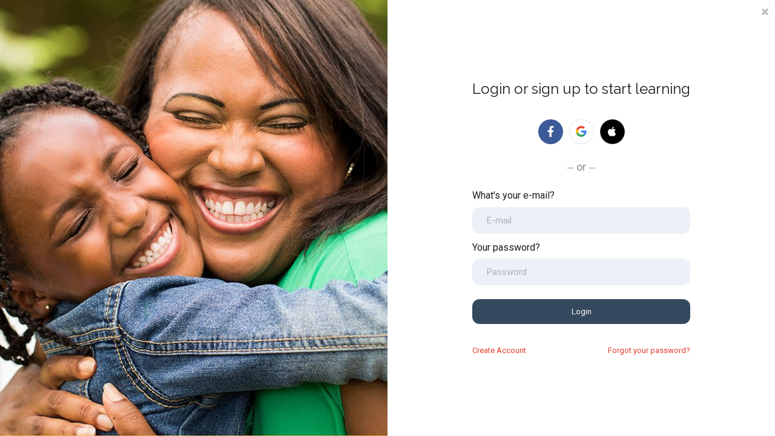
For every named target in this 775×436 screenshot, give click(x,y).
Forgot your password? (649, 350)
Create (499, 350)
